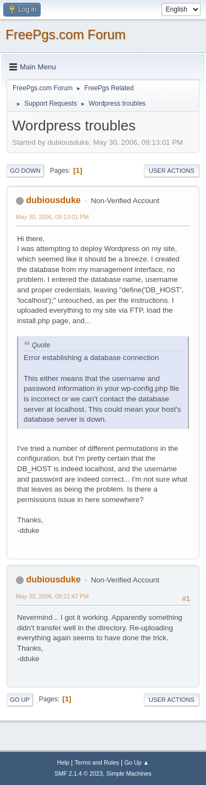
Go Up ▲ (136, 762)
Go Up (20, 699)
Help (63, 762)
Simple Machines (129, 773)
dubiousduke (53, 200)
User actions (171, 170)
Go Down (25, 170)
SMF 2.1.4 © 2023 (78, 773)
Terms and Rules (97, 762)
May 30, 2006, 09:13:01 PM (52, 217)
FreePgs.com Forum (65, 34)
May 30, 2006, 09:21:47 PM (52, 596)
